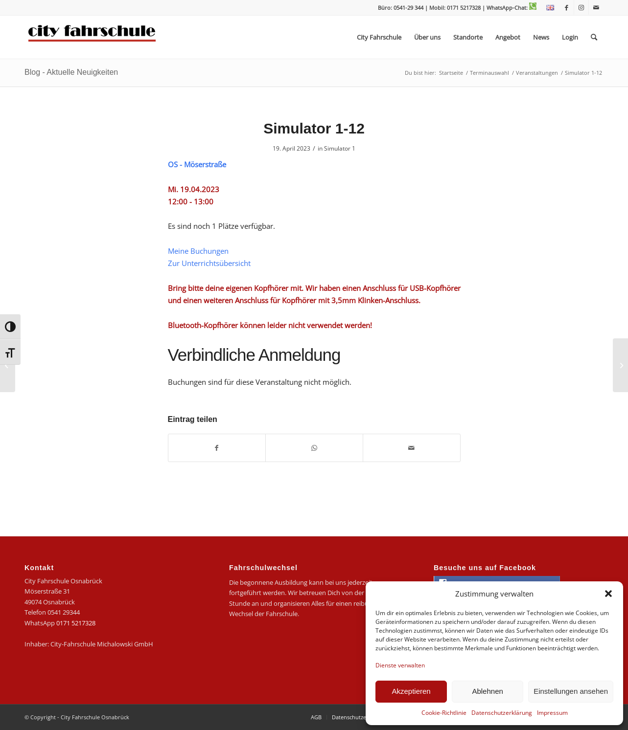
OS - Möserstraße (197, 164)
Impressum (552, 712)
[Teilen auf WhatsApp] (314, 448)
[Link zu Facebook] (566, 7)
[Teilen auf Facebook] (217, 448)
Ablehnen (487, 691)
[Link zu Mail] (596, 7)
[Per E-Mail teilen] (411, 448)
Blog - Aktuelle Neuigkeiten (71, 72)
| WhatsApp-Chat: (509, 7)
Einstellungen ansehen (571, 691)
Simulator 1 (339, 148)
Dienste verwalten (400, 665)
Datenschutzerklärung (501, 712)
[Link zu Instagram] (581, 7)
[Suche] (594, 37)
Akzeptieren (411, 691)
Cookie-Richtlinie (443, 712)
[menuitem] (547, 8)
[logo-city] (92, 37)
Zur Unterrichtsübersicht (209, 263)
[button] (608, 593)
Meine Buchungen (198, 251)
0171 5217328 (75, 623)
